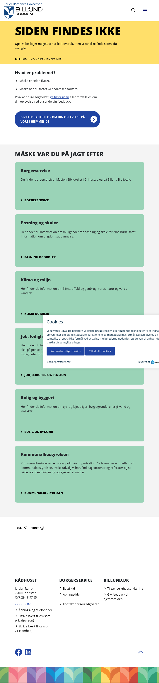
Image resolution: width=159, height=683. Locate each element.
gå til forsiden (59, 97)
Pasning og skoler (38, 257)
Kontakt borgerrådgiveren (79, 604)
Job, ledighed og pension (43, 375)
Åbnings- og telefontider (33, 610)
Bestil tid (67, 588)
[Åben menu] (148, 10)
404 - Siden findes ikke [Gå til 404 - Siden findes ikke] (46, 59)
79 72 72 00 (22, 604)
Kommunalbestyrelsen (42, 493)
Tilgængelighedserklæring (123, 588)
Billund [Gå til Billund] (21, 59)
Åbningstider (70, 594)
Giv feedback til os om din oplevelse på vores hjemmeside (52, 119)
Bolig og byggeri (37, 432)
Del (22, 528)
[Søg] (133, 10)
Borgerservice (35, 200)
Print (37, 528)
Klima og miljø (35, 314)
